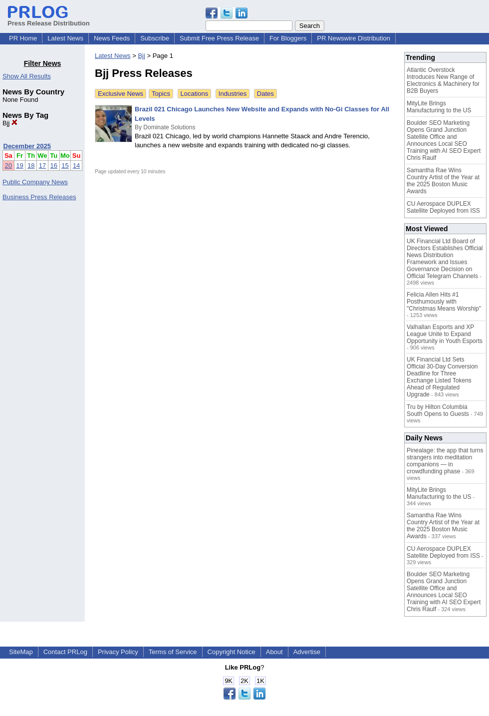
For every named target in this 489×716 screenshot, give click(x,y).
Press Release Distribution (48, 19)
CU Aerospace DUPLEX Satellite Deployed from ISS (443, 207)
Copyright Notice (231, 652)
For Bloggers (287, 38)
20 (8, 165)
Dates (265, 93)
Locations (195, 93)
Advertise (306, 652)
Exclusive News (120, 93)
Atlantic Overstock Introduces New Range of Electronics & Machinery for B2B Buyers (443, 80)
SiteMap (21, 652)
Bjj (9, 123)
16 (53, 165)
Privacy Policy (118, 652)
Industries (232, 93)
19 (19, 165)
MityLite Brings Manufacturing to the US (439, 107)
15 (64, 165)
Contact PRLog (65, 652)
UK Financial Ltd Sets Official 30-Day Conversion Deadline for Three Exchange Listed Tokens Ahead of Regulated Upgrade (442, 377)
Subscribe (154, 38)
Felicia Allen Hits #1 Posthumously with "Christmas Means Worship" (444, 301)
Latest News (65, 38)
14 (76, 165)
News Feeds (112, 38)
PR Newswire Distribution (353, 38)
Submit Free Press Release (219, 38)
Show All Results (26, 76)
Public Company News (35, 182)
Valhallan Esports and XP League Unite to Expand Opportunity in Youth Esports (445, 334)
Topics (161, 93)
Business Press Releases (39, 197)
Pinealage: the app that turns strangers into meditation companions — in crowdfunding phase (445, 461)
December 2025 (27, 146)
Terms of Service (173, 652)
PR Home (23, 38)
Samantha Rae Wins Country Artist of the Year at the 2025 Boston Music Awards (443, 181)
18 (30, 165)
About (274, 652)
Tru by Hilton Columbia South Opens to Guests (438, 410)
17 (42, 165)
